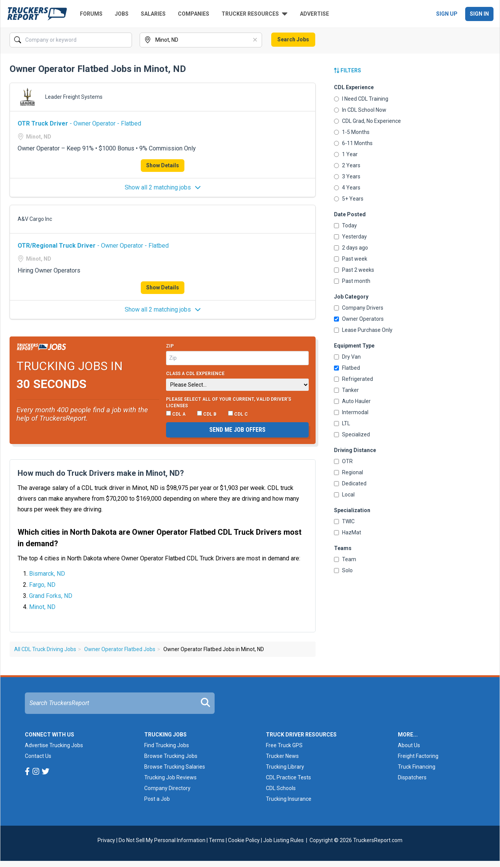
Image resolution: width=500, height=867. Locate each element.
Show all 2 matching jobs (163, 187)
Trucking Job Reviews (170, 777)
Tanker (346, 390)
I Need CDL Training (361, 99)
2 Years (347, 165)
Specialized (352, 434)
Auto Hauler (352, 401)
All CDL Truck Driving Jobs (45, 649)
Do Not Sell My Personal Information (162, 840)
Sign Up (447, 14)
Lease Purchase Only (363, 330)
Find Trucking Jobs (166, 745)
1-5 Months (352, 132)
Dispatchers (412, 777)
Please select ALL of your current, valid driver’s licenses (228, 403)
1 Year (346, 154)
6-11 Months (353, 143)
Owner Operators (359, 319)
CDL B (207, 414)
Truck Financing (416, 767)
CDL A (176, 414)
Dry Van (347, 357)
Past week (350, 259)
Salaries (153, 14)
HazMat (347, 532)
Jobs (122, 14)
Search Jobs (293, 39)
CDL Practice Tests (288, 777)
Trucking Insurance (288, 799)
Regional (348, 472)
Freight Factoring (418, 756)
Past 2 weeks (354, 270)
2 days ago (351, 248)
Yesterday (350, 236)
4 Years (347, 188)
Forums (91, 14)
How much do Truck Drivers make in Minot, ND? (101, 473)
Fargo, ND (42, 584)
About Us (409, 745)
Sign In (479, 14)
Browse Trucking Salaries (174, 767)
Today (345, 225)
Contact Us (38, 756)
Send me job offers (237, 429)
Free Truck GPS (284, 745)
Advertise (314, 14)
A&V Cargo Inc (35, 219)
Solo (343, 570)
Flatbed (347, 368)
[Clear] (255, 40)
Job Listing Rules (283, 840)
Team (345, 559)
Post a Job (157, 799)
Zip (170, 346)
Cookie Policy (244, 840)
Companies (193, 14)
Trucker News (282, 756)
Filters (347, 70)
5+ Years (348, 199)
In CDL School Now (360, 110)
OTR (343, 461)
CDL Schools (281, 788)
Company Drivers (358, 308)
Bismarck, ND (47, 573)
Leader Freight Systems (74, 97)
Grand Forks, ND (50, 595)
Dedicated (350, 483)
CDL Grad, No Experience (367, 121)
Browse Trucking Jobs (170, 756)
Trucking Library (285, 767)
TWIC (344, 521)
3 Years (347, 176)
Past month (352, 281)
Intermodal (351, 412)
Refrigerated (353, 379)
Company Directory (167, 788)
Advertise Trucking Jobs (54, 745)
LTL (342, 423)
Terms (217, 840)
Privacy (106, 840)
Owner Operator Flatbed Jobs (119, 649)
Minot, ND (42, 607)
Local (344, 494)
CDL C (238, 414)
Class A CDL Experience (195, 373)
